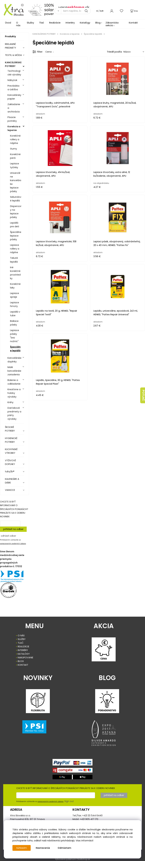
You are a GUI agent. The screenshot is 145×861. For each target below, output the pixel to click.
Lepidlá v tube (15, 313)
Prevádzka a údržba (13, 87)
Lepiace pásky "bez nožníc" (14, 336)
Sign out (69, 801)
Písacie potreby (12, 119)
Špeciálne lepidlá (15, 348)
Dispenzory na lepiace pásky (15, 212)
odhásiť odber (8, 535)
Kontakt (133, 22)
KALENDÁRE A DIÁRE (12, 480)
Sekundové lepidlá (15, 198)
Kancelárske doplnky (14, 359)
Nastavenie (43, 848)
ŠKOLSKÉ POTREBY (10, 428)
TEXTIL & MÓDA (13, 55)
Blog (97, 22)
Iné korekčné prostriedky (15, 273)
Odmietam (64, 848)
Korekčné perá (15, 156)
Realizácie (55, 22)
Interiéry (70, 22)
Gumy (13, 148)
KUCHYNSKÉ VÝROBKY (11, 451)
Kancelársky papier (14, 96)
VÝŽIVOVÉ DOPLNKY (10, 462)
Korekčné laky (15, 285)
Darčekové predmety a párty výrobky (14, 413)
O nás (18, 24)
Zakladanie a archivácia (14, 108)
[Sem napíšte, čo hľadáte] (76, 11)
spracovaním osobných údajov (13, 543)
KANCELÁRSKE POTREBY (13, 64)
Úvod (8, 22)
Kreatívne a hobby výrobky (14, 393)
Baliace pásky (14, 322)
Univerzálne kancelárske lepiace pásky (15, 182)
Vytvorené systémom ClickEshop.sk (72, 859)
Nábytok (12, 80)
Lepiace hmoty (14, 304)
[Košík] (134, 10)
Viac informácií (84, 840)
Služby (30, 22)
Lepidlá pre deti (14, 224)
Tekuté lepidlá (14, 259)
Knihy (10, 402)
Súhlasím (21, 848)
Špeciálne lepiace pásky (15, 235)
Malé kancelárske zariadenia (14, 371)
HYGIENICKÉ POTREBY (11, 440)
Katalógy (85, 22)
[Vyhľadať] (57, 11)
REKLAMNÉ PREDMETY (10, 45)
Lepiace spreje (14, 295)
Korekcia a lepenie (14, 128)
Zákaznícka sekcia (112, 24)
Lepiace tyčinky (14, 165)
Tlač (41, 22)
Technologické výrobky (14, 72)
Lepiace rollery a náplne (14, 248)
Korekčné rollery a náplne (15, 139)
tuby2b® (9, 471)
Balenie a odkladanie (14, 382)
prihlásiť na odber (13, 529)
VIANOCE (10, 490)
